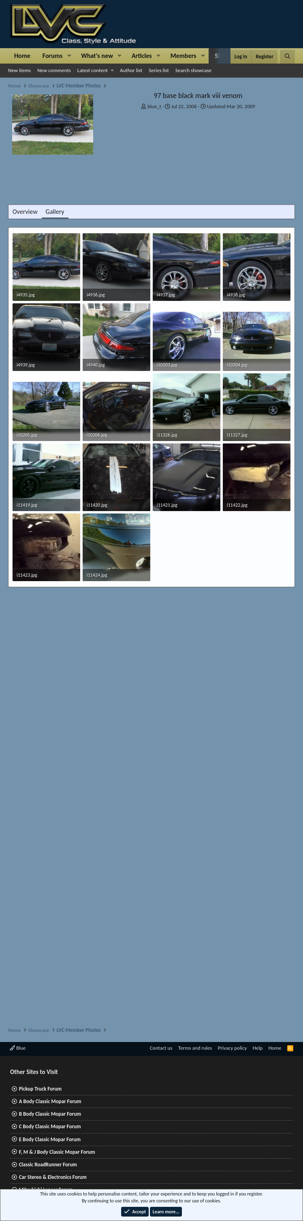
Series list (159, 70)
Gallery (55, 211)
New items (19, 70)
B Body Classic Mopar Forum (50, 1114)
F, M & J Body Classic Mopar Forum (57, 1152)
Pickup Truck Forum (40, 1089)
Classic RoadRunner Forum (48, 1164)
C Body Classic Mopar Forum (50, 1126)
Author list (131, 70)
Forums (52, 56)
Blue (18, 1048)
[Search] (287, 57)
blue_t (154, 106)
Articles (142, 56)
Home (22, 56)
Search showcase (193, 70)
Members (183, 56)
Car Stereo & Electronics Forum (53, 1177)
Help (257, 1048)
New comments (54, 70)
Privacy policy (232, 1048)
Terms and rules (195, 1048)
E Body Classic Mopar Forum (50, 1139)
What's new (97, 56)
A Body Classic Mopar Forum (50, 1101)
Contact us (161, 1048)
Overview (25, 211)
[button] (69, 56)
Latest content (92, 70)
